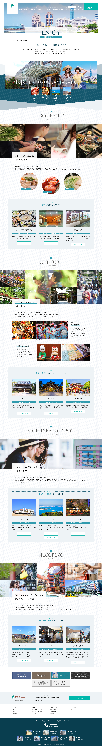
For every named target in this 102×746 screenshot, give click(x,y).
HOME (43, 7)
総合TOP (38, 7)
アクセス (40, 9)
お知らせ (49, 7)
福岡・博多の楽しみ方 (76, 9)
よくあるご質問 (55, 7)
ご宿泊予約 (90, 8)
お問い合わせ (63, 7)
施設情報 (32, 9)
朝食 (25, 9)
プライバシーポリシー (55, 711)
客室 (20, 9)
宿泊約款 (52, 713)
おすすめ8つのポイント (60, 9)
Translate (71, 7)
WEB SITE (23, 243)
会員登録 (48, 9)
